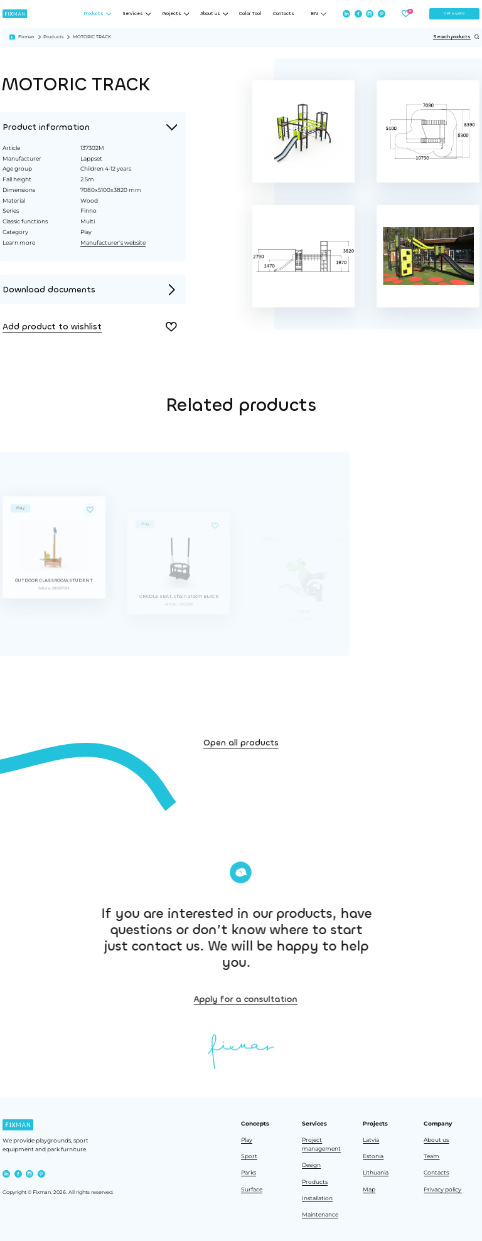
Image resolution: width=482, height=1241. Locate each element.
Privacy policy (442, 1189)
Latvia (371, 1140)
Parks (248, 1172)
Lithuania (375, 1172)
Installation (317, 1198)
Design (311, 1165)
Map (369, 1189)
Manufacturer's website (112, 242)
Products (53, 37)
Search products (456, 37)
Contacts (283, 13)
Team (431, 1156)
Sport (249, 1156)
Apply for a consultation (326, 999)
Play (246, 1140)
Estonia (373, 1156)
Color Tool (250, 13)
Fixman (26, 37)
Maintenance (320, 1215)
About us (436, 1140)
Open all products (241, 769)
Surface (251, 1189)
